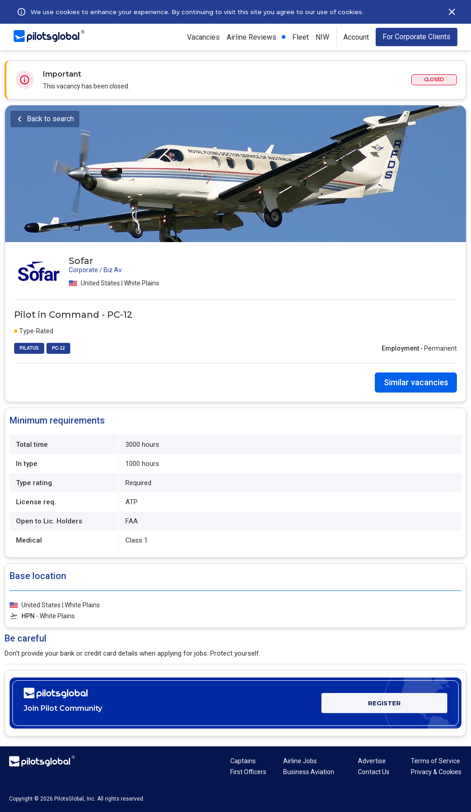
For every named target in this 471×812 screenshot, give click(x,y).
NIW (322, 37)
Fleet (300, 37)
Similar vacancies (416, 382)
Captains (243, 761)
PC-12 (58, 348)
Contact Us (373, 772)
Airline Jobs (300, 761)
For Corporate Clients (416, 36)
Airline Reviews (251, 37)
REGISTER (384, 703)
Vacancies (203, 37)
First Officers (248, 772)
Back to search (50, 118)
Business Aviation (308, 772)
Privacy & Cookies (436, 772)
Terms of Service (435, 761)
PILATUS (29, 348)
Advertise (372, 761)
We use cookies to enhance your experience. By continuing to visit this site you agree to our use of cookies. (197, 12)
